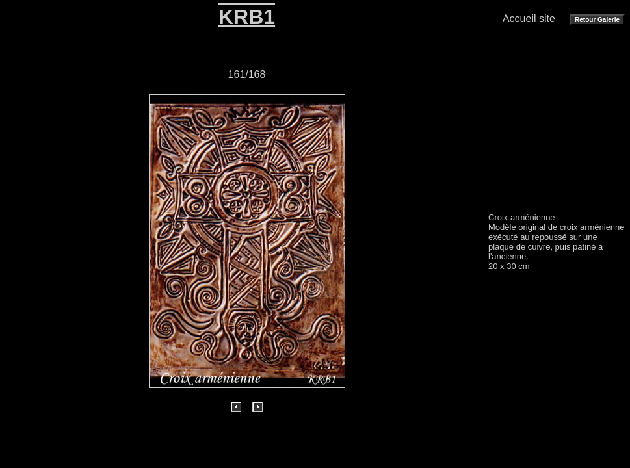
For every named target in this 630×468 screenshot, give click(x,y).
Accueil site (529, 18)
